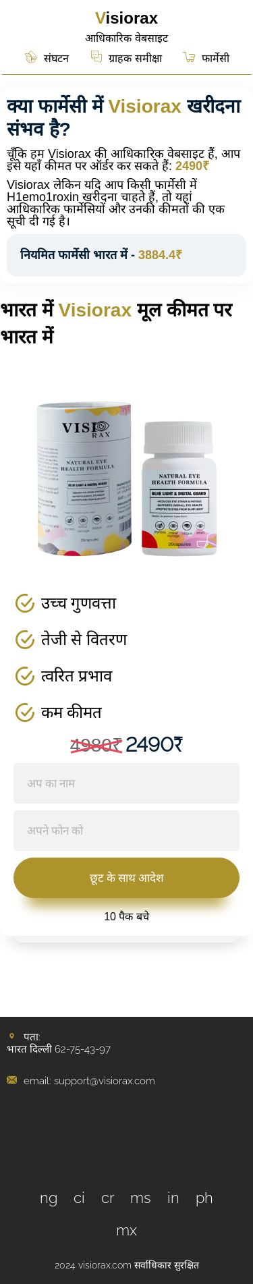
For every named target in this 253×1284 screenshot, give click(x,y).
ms (140, 1197)
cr (108, 1197)
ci (79, 1197)
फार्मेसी (215, 58)
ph (204, 1197)
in (173, 1197)
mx (126, 1230)
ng (48, 1197)
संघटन (56, 58)
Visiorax (126, 18)
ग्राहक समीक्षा (135, 58)
